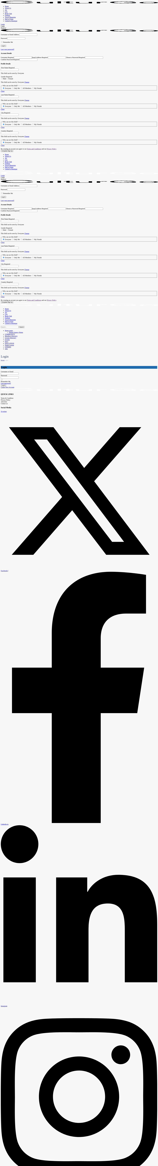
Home (3, 360)
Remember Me (7, 42)
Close (2, 91)
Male (3, 79)
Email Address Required (40, 57)
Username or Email (7, 371)
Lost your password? (7, 49)
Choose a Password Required (75, 57)
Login (3, 24)
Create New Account (7, 387)
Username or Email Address (10, 34)
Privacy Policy (51, 149)
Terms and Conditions (34, 149)
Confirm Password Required (10, 59)
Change (26, 82)
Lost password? (6, 383)
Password (4, 38)
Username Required (7, 57)
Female (10, 79)
